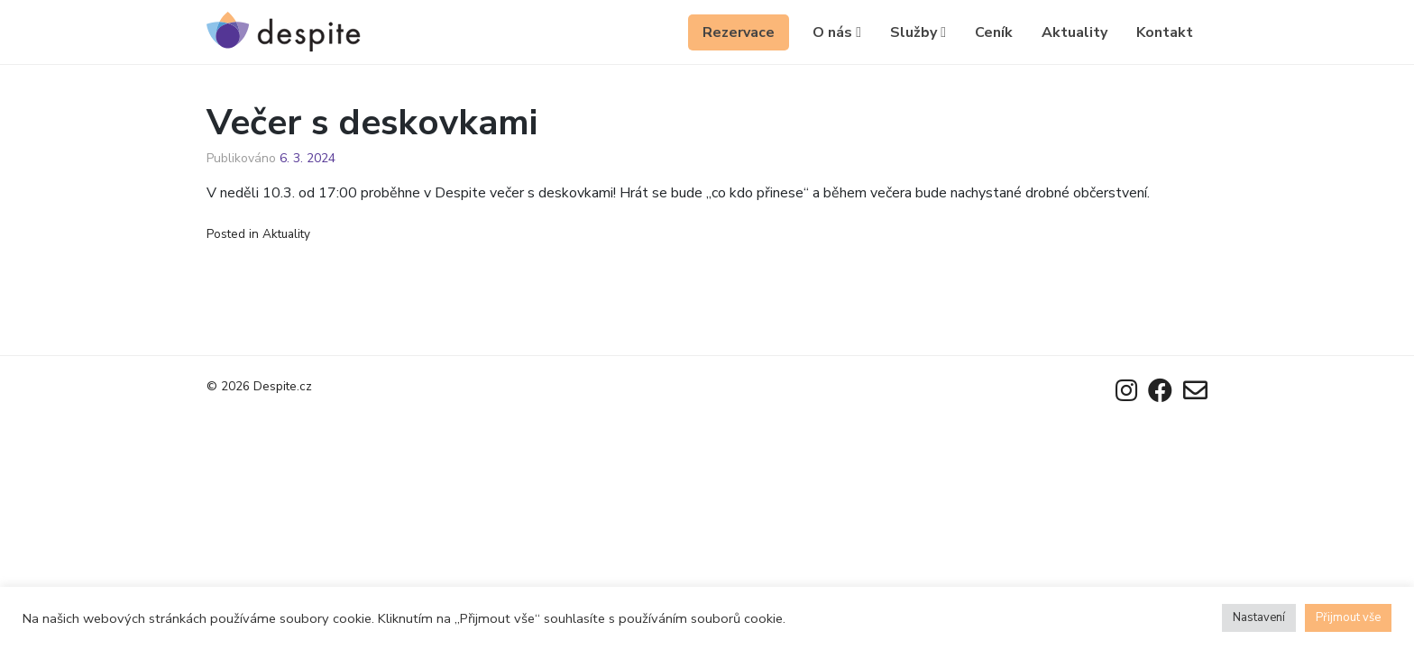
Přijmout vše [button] (1348, 617)
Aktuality (1074, 32)
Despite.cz (282, 386)
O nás (837, 32)
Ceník (994, 32)
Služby (918, 32)
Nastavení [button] (1259, 617)
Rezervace (738, 32)
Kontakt (1164, 32)
